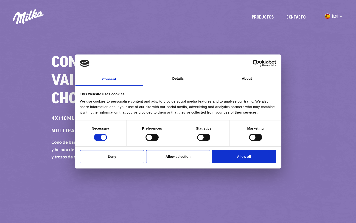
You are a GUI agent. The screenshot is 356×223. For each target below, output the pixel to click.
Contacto (296, 17)
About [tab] (247, 78)
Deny (112, 156)
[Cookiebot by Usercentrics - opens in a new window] (256, 63)
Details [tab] (178, 78)
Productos (263, 17)
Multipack (70, 130)
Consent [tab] (109, 79)
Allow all (244, 156)
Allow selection (178, 156)
